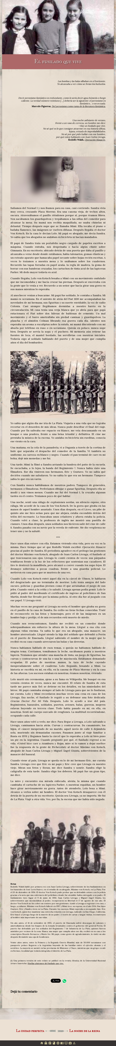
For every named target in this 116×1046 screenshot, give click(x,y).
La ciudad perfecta (30, 1031)
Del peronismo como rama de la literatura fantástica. (79, 106)
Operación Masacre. (95, 139)
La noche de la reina (84, 1031)
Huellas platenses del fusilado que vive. (46, 963)
